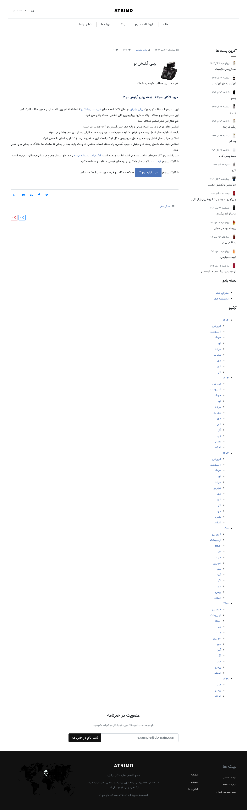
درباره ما (105, 24)
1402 (226, 453)
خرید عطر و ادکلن (91, 109)
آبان (219, 366)
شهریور (217, 355)
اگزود (233, 170)
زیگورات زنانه (229, 127)
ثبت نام (17, 10)
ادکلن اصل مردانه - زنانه (87, 155)
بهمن (218, 441)
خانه (165, 24)
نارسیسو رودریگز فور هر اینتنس (218, 271)
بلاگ (122, 24)
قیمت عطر (155, 161)
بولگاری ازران (229, 242)
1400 (226, 603)
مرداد (218, 349)
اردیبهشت (215, 331)
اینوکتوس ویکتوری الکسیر (221, 184)
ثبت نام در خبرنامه (85, 738)
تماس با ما (85, 24)
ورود (31, 10)
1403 (226, 378)
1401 (226, 528)
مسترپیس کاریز (227, 156)
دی (219, 436)
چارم (233, 98)
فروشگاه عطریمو (144, 24)
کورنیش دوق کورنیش (224, 83)
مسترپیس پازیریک (225, 69)
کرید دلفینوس (228, 257)
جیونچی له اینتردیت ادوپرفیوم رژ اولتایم (213, 199)
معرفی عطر (222, 293)
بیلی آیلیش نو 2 (143, 63)
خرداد (218, 337)
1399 (226, 679)
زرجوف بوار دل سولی (225, 228)
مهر (219, 360)
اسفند (217, 447)
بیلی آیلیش (136, 109)
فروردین (216, 326)
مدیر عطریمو (141, 50)
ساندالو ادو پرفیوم (226, 213)
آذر (219, 372)
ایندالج (232, 141)
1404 (226, 320)
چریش (232, 112)
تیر (219, 343)
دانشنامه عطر (221, 298)
